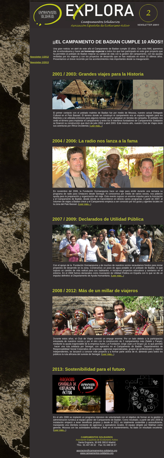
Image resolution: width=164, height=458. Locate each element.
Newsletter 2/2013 (39, 62)
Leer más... (96, 126)
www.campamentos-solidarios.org (96, 453)
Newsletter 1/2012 (39, 57)
